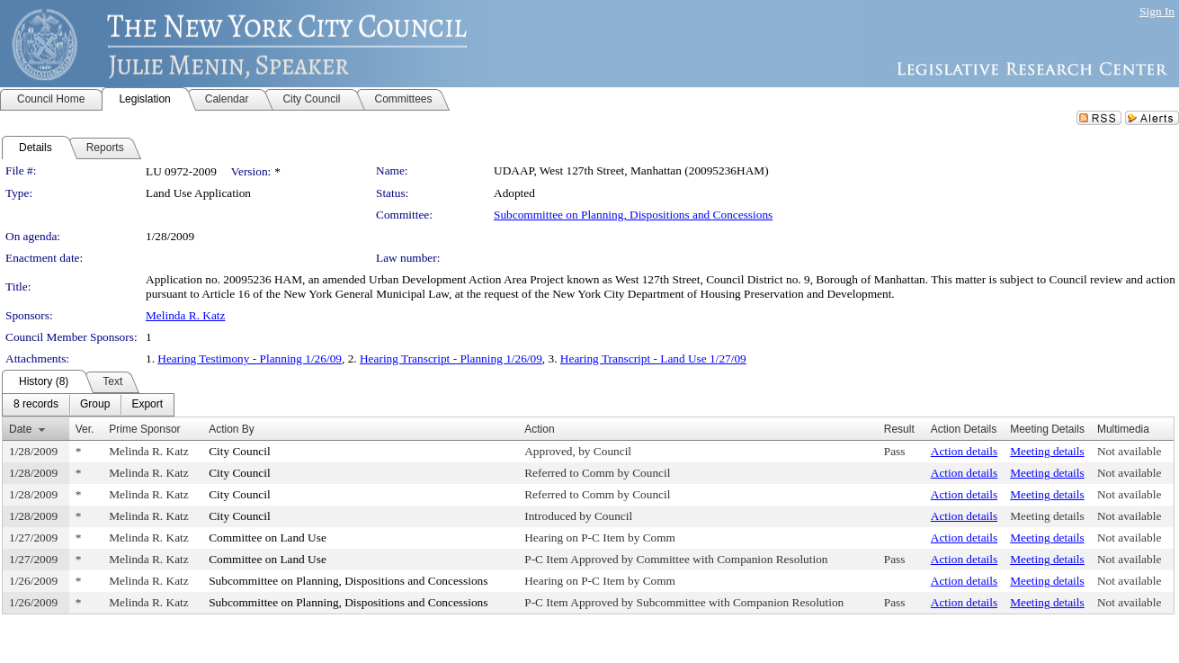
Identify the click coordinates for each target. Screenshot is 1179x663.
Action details (964, 451)
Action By (232, 429)
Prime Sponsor (144, 429)
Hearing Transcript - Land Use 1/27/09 (653, 358)
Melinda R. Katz (185, 315)
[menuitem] (36, 405)
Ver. (85, 429)
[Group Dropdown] (95, 405)
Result (899, 429)
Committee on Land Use (267, 537)
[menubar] (88, 405)
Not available (1129, 451)
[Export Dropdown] (147, 405)
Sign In (1157, 11)
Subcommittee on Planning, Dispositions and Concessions (633, 214)
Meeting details (1047, 451)
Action (539, 429)
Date (20, 429)
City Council (240, 451)
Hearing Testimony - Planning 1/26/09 (249, 358)
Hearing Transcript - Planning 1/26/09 (451, 358)
